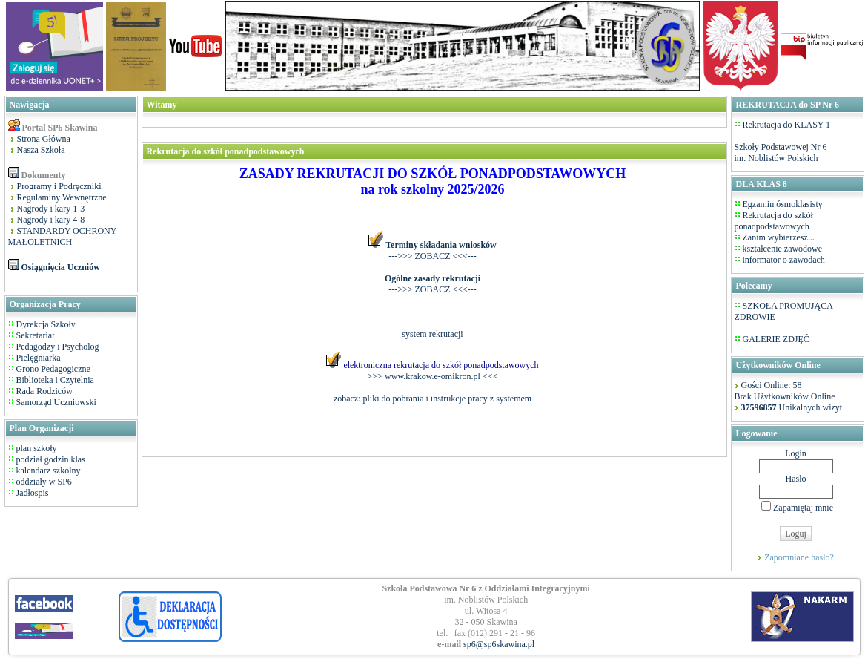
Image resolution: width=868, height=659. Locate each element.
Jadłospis (31, 493)
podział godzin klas (49, 459)
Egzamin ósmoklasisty (783, 204)
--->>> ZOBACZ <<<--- (432, 256)
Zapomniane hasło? (799, 557)
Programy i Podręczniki (59, 186)
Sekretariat (35, 335)
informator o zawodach (784, 260)
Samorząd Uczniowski (56, 402)
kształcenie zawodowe (783, 248)
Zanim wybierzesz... (779, 237)
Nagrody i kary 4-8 (51, 219)
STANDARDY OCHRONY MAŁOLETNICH (62, 236)
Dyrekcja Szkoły (46, 324)
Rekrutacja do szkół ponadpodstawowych (774, 221)
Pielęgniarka (38, 358)
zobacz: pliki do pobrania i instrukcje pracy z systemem (432, 398)
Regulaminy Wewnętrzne (62, 197)
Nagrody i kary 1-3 (51, 208)
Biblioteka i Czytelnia (55, 380)
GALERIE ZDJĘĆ (776, 339)
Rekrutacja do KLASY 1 (787, 124)
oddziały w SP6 (43, 481)
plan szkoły (35, 448)
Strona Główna (43, 139)
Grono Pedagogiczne (53, 369)
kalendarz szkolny (47, 470)
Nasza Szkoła (41, 150)
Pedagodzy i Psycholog (57, 346)
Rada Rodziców (44, 391)
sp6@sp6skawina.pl (498, 644)
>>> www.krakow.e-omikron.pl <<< (432, 376)
